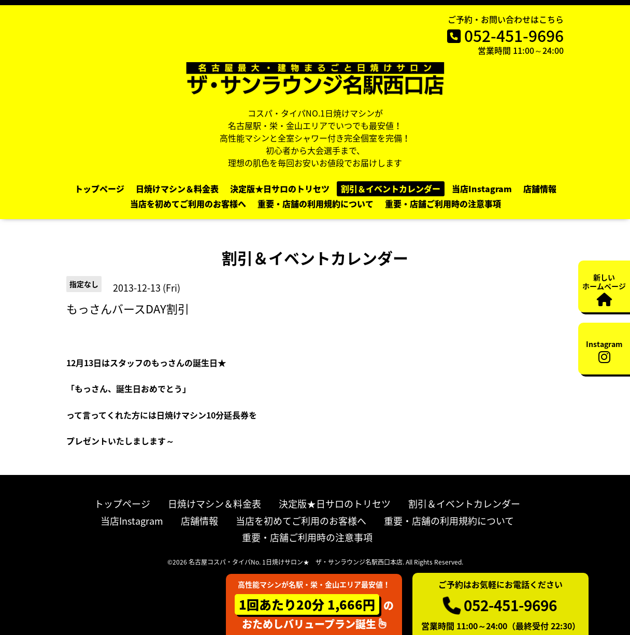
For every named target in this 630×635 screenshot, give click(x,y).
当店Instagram (482, 188)
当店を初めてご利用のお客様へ (188, 203)
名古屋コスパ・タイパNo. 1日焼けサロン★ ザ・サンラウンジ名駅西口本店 (296, 562)
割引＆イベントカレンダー (390, 188)
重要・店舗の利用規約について (315, 203)
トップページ (99, 188)
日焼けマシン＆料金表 (177, 188)
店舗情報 (539, 188)
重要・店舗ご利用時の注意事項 (443, 203)
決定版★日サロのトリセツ (280, 188)
